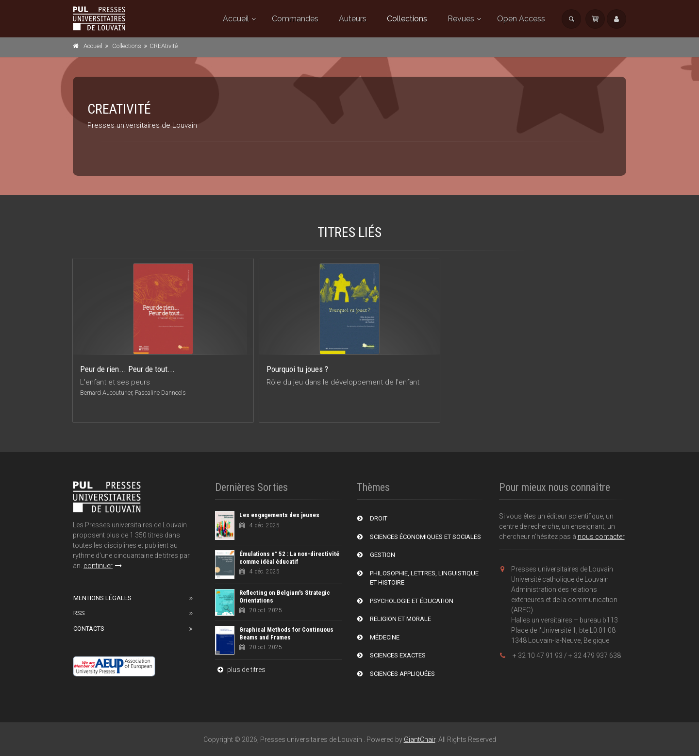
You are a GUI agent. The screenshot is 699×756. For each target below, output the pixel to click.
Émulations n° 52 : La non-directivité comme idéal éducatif (289, 557)
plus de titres (240, 669)
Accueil (236, 18)
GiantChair (419, 739)
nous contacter (601, 536)
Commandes (295, 18)
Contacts (88, 628)
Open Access (521, 18)
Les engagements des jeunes (279, 515)
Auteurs (352, 18)
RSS (79, 613)
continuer (102, 566)
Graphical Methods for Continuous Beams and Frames (286, 633)
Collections (407, 18)
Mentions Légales (102, 598)
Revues (461, 18)
